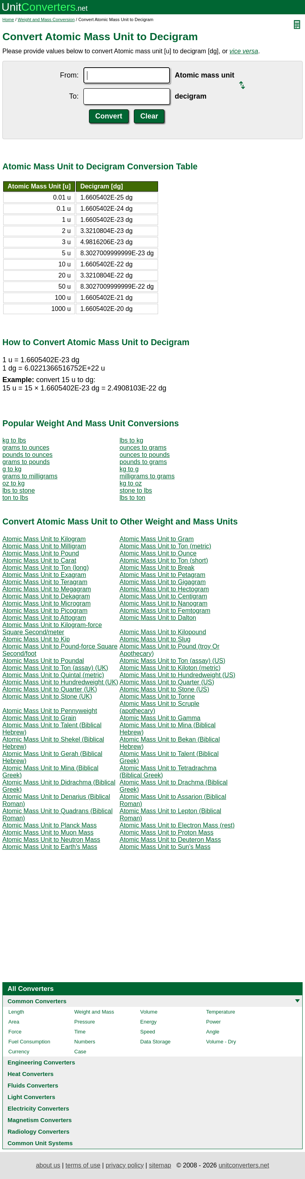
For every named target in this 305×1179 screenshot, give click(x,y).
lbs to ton (132, 497)
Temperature (220, 1012)
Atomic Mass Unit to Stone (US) (164, 689)
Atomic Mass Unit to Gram (157, 539)
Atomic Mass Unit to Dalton (158, 617)
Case (80, 1052)
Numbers (84, 1042)
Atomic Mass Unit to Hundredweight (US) (178, 675)
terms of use (83, 1165)
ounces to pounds (145, 454)
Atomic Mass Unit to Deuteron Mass (170, 839)
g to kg (11, 469)
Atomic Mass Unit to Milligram (44, 546)
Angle (212, 1032)
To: (74, 96)
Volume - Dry (221, 1042)
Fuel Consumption (29, 1042)
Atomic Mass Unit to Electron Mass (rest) (177, 825)
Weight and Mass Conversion (46, 19)
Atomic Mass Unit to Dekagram (46, 596)
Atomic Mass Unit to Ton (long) (45, 567)
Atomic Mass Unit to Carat (39, 560)
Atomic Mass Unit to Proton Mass (167, 832)
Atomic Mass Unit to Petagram (162, 574)
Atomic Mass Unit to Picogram (44, 610)
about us (48, 1165)
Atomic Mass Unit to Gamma (160, 718)
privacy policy (125, 1165)
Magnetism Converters (40, 1120)
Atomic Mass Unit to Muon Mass (47, 832)
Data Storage (155, 1042)
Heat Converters (31, 1073)
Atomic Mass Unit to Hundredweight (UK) (60, 682)
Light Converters (31, 1097)
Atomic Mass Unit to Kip (36, 639)
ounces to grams (143, 447)
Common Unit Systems (40, 1143)
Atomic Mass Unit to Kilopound (163, 632)
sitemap (160, 1165)
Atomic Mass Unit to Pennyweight (49, 710)
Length (16, 1012)
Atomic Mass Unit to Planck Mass (49, 825)
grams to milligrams (30, 476)
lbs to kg (131, 440)
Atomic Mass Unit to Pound (40, 553)
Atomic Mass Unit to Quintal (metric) (53, 675)
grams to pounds (26, 461)
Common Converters (37, 1001)
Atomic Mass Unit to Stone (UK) (47, 696)
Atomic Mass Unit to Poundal (43, 660)
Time (79, 1032)
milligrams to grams (147, 476)
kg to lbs (14, 440)
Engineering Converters (41, 1062)
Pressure (84, 1022)
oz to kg (13, 483)
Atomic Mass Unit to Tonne (157, 696)
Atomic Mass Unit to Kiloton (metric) (170, 667)
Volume (148, 1012)
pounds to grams (143, 461)
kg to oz (131, 483)
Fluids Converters (33, 1085)
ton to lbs (15, 497)
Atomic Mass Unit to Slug (155, 639)
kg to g (129, 469)
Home (8, 19)
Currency (18, 1052)
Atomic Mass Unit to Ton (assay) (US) (172, 660)
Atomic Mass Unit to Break (157, 567)
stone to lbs (136, 490)
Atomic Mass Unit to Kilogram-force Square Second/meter (52, 628)
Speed (147, 1032)
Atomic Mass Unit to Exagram (44, 574)
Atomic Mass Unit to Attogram (44, 617)
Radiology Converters (38, 1131)
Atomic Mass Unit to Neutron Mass (51, 839)
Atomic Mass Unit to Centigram (163, 596)
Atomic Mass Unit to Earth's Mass (49, 846)
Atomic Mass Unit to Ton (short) (164, 560)
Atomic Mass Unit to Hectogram (164, 589)
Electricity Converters (38, 1108)
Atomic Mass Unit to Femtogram (165, 610)
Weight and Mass (94, 1012)
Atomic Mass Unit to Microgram (46, 603)
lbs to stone (18, 490)
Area (13, 1022)
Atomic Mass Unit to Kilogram (44, 539)
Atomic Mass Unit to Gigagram (163, 582)
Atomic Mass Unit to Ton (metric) (165, 546)
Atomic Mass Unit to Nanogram (163, 603)
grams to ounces (25, 447)
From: (69, 75)
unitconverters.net (243, 1165)
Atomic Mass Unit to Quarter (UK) (49, 689)
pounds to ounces (27, 454)
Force (14, 1032)
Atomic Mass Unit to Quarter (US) (167, 682)
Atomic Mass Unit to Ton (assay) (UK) (55, 667)
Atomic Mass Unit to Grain (39, 718)
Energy (148, 1022)
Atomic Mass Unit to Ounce (158, 553)
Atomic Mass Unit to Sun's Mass (165, 846)
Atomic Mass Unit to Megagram (46, 589)
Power (213, 1022)
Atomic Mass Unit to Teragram (44, 582)
